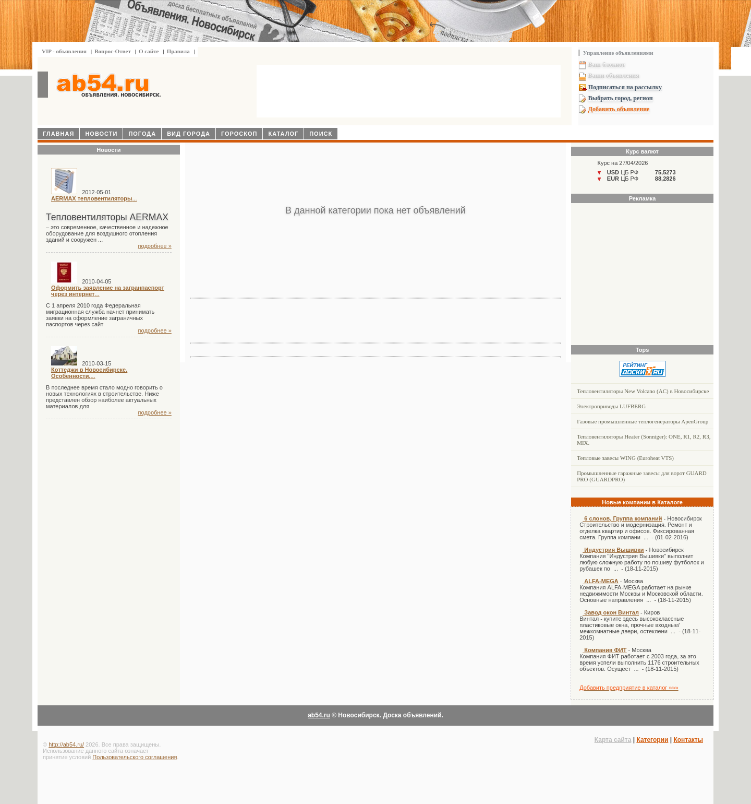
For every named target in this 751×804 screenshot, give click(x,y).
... (94, 198)
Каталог (283, 134)
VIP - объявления (64, 51)
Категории (652, 739)
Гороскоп (239, 134)
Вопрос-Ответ (112, 51)
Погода (142, 134)
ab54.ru (319, 715)
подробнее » (155, 246)
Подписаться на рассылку (625, 87)
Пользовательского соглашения (134, 757)
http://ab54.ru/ (66, 744)
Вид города (188, 134)
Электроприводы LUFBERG (611, 406)
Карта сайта (613, 739)
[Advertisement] (409, 92)
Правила (178, 51)
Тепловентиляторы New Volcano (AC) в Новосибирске (643, 391)
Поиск (320, 134)
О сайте (149, 51)
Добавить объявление (619, 109)
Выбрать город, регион (620, 98)
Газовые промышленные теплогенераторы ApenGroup (642, 421)
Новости (101, 134)
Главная (58, 134)
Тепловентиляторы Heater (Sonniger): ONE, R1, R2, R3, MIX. (643, 439)
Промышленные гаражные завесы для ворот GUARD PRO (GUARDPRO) (642, 476)
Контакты (688, 739)
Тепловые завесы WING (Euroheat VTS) (625, 458)
